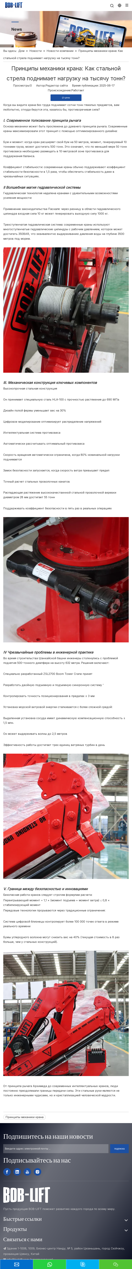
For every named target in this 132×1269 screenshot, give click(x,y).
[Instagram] (37, 1172)
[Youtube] (27, 1172)
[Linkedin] (17, 1172)
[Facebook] (7, 1172)
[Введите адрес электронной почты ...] (55, 1148)
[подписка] (119, 1148)
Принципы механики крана (24, 1117)
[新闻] (66, 29)
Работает (77, 90)
